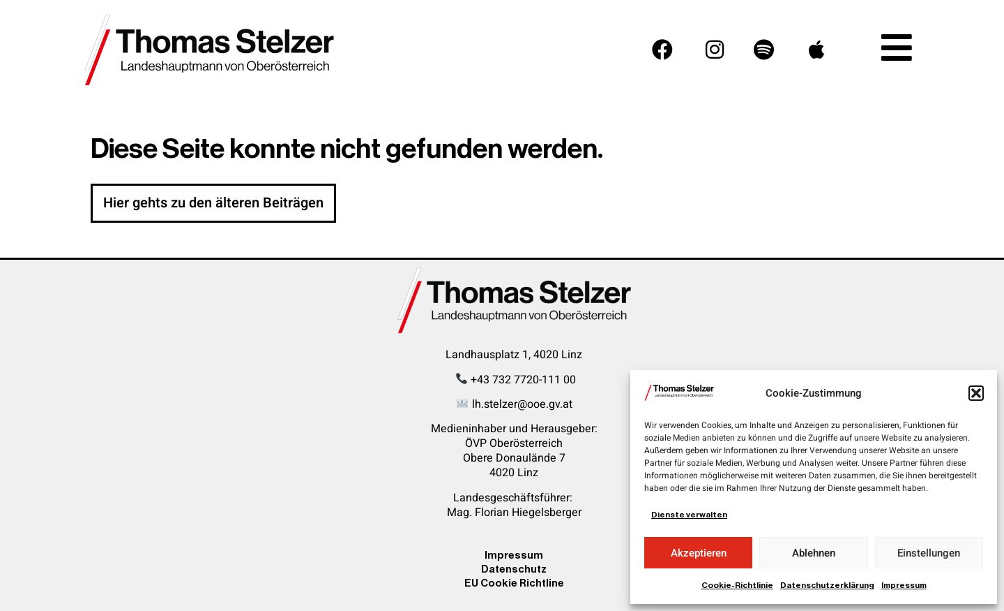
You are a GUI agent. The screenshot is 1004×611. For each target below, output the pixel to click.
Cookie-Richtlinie (737, 585)
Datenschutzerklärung (827, 585)
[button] (976, 393)
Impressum (904, 585)
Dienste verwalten (689, 514)
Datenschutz (514, 569)
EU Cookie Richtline (514, 582)
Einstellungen (928, 553)
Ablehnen (813, 553)
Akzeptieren (699, 553)
